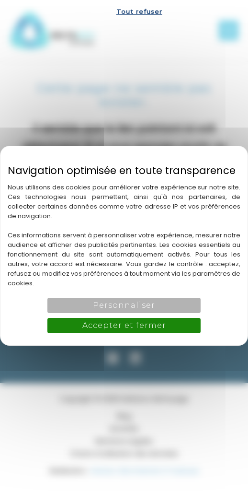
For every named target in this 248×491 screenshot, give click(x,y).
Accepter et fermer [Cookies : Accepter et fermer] (124, 325)
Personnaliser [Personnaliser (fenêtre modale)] (124, 305)
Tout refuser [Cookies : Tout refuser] (139, 11)
